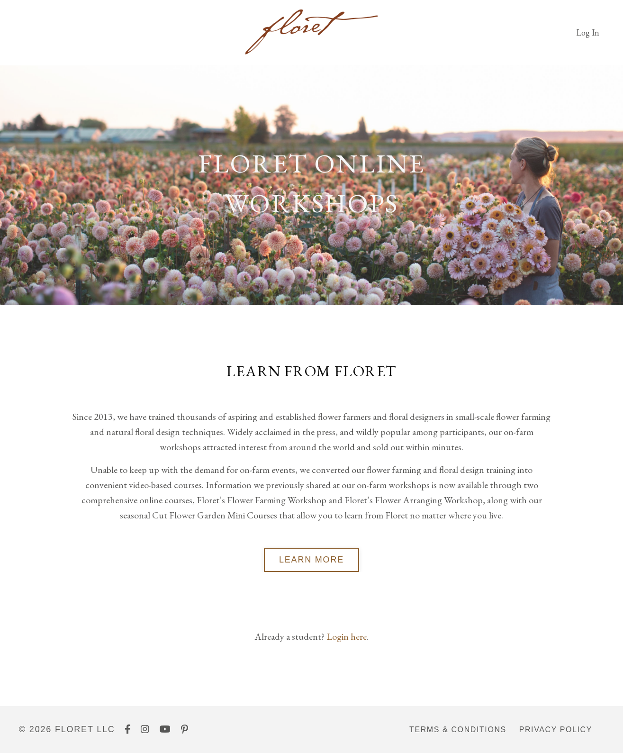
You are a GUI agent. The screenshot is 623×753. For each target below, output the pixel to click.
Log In (587, 32)
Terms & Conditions (457, 730)
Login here (346, 636)
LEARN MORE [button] (311, 559)
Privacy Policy (555, 730)
